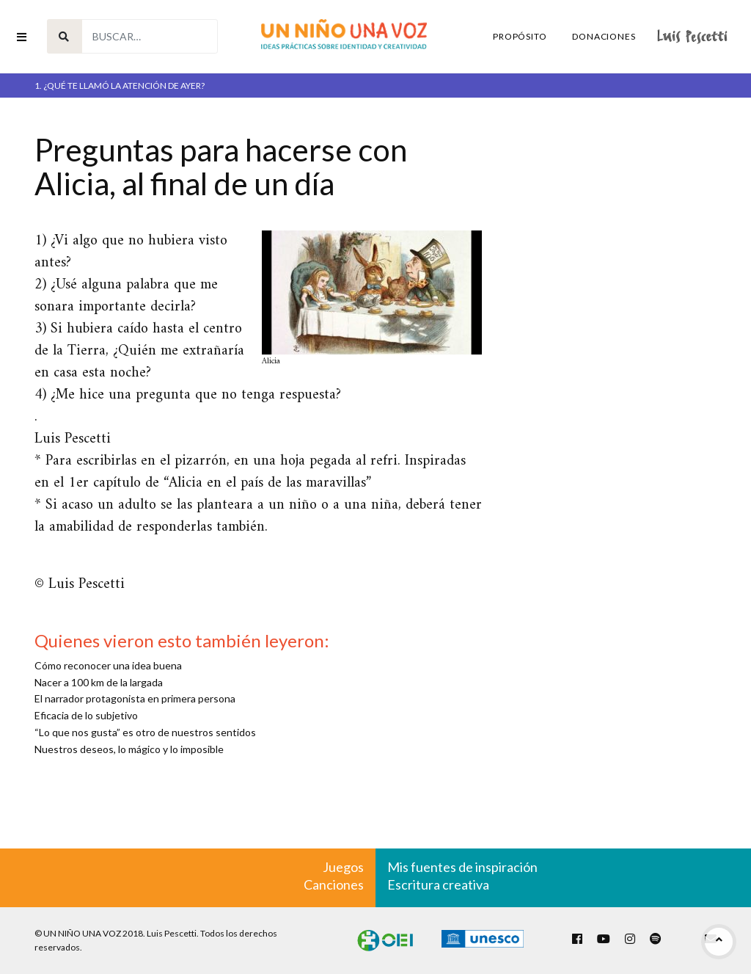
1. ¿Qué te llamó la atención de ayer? (119, 85)
